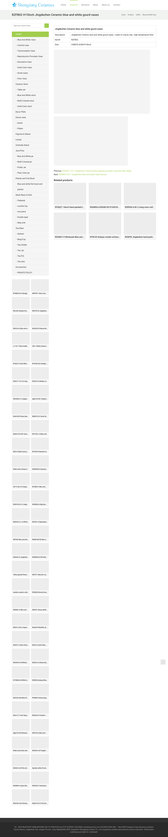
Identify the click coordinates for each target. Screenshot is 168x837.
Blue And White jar (25, 156)
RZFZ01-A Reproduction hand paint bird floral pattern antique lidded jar (40, 522)
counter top (22, 206)
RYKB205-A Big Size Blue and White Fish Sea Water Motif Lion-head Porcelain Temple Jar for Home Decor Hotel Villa (40, 504)
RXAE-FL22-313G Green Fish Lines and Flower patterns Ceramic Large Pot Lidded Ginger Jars (40, 803)
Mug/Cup (21, 239)
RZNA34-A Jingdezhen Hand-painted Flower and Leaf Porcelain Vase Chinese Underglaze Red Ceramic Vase (20, 557)
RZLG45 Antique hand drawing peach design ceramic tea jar (20, 311)
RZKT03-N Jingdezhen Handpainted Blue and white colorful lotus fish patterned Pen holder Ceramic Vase (40, 311)
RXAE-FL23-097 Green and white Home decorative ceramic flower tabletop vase (20, 434)
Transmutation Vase (26, 51)
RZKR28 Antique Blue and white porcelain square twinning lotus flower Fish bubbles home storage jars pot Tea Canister (40, 680)
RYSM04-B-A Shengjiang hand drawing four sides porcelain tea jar (20, 293)
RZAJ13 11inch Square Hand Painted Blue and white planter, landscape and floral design (20, 715)
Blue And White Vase (26, 40)
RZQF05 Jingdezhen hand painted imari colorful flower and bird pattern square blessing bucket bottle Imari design (140, 237)
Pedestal (21, 200)
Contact (116, 5)
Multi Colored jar (24, 162)
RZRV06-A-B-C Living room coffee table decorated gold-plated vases (140, 207)
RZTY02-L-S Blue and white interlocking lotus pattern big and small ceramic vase (40, 434)
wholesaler (94, 832)
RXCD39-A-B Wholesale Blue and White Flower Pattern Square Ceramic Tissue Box (20, 662)
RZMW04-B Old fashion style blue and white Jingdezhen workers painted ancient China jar (40, 557)
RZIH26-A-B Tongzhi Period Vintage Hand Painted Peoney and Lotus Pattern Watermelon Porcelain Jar (40, 750)
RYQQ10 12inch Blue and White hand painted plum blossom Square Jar (20, 364)
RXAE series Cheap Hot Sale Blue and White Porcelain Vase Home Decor (20, 469)
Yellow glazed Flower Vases (20, 575)
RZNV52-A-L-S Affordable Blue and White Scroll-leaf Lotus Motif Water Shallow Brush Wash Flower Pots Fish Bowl (20, 522)
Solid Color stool (24, 106)
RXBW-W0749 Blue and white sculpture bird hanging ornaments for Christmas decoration (40, 539)
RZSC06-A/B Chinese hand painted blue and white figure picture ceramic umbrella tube (20, 803)
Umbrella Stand (22, 145)
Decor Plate (21, 112)
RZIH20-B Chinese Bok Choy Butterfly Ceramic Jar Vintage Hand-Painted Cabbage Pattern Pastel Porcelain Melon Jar (40, 328)
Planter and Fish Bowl (25, 178)
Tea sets (21, 261)
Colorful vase (23, 45)
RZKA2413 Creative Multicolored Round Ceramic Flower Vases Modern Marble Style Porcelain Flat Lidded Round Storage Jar (40, 715)
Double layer (22, 217)
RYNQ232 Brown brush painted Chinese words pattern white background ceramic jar (40, 592)
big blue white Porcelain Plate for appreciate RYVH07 (40, 768)
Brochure (85, 5)
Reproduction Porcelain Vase (30, 56)
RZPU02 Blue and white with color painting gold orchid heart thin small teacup (20, 539)
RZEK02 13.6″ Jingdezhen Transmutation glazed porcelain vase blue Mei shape (96, 171)
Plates (20, 128)
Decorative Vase (24, 62)
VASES (18, 34)
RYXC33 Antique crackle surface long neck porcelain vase (105, 237)
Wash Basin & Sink (24, 195)
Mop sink (21, 223)
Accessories (21, 267)
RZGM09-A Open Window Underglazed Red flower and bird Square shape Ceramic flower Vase (20, 786)
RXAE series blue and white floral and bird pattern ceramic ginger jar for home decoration (20, 750)
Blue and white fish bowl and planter (29, 187)
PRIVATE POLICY (26, 272)
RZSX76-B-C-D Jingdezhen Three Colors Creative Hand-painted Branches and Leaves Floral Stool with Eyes (20, 504)
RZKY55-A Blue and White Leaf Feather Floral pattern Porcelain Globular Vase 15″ (40, 733)
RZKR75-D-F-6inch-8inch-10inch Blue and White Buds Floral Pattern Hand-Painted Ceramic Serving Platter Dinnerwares (40, 416)
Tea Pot (20, 256)
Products (74, 5)
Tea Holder (22, 245)
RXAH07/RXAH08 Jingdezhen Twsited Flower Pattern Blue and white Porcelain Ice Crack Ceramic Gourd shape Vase (40, 627)
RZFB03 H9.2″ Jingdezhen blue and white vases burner (83, 174)
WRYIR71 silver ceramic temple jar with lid (40, 293)
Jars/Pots (20, 151)
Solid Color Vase (24, 67)
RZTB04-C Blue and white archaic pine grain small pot (40, 487)
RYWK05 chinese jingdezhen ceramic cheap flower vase (40, 698)
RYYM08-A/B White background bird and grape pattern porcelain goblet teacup (20, 680)
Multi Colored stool (25, 101)
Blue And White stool (26, 95)
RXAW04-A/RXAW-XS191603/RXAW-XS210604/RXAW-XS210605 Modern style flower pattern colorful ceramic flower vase (105, 207)
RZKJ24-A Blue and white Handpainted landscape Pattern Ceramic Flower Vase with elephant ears (20, 328)
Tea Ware (20, 228)
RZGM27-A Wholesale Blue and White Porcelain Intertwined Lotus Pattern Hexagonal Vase (70, 237)
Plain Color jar (23, 173)
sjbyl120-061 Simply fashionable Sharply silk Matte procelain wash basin (40, 399)
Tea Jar (20, 250)
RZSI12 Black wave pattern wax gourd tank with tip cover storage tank (20, 452)
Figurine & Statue (23, 134)
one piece (21, 211)
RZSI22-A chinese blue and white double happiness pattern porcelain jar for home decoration (40, 662)
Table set (21, 90)
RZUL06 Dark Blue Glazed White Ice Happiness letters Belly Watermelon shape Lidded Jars (20, 698)
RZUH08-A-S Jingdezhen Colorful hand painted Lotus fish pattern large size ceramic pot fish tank (20, 399)
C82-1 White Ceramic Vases (40, 346)
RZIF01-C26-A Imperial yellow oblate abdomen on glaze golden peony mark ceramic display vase (20, 627)
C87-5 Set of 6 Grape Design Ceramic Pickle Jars (20, 487)
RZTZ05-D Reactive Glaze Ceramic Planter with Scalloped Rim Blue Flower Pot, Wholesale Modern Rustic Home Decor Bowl (40, 452)
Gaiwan (20, 234)
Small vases (22, 73)
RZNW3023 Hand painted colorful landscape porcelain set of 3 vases (40, 469)
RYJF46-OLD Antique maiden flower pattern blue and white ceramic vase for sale (40, 364)
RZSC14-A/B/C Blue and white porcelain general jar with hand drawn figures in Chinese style (40, 645)
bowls (20, 123)
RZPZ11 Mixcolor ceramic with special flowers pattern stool (40, 575)
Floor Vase (22, 78)
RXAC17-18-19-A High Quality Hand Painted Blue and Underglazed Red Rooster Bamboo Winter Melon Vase (20, 381)
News (95, 5)
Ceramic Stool (22, 84)
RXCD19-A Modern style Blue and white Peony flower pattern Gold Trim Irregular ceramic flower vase (40, 381)
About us (106, 5)
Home (63, 5)
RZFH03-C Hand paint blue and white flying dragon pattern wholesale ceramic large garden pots (40, 786)
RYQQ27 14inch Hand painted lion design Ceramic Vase (70, 207)
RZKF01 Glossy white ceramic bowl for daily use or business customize (40, 610)
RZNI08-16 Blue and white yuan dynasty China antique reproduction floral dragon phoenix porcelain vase (20, 610)
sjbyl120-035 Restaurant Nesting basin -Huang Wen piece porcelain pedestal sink (20, 733)
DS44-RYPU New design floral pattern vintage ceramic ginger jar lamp (20, 416)
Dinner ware (21, 117)
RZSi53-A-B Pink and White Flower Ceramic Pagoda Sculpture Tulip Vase (20, 768)
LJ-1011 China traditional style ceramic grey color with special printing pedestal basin (20, 346)
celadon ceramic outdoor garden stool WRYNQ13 (20, 592)
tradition (115, 829)
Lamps (19, 139)
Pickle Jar (21, 167)
